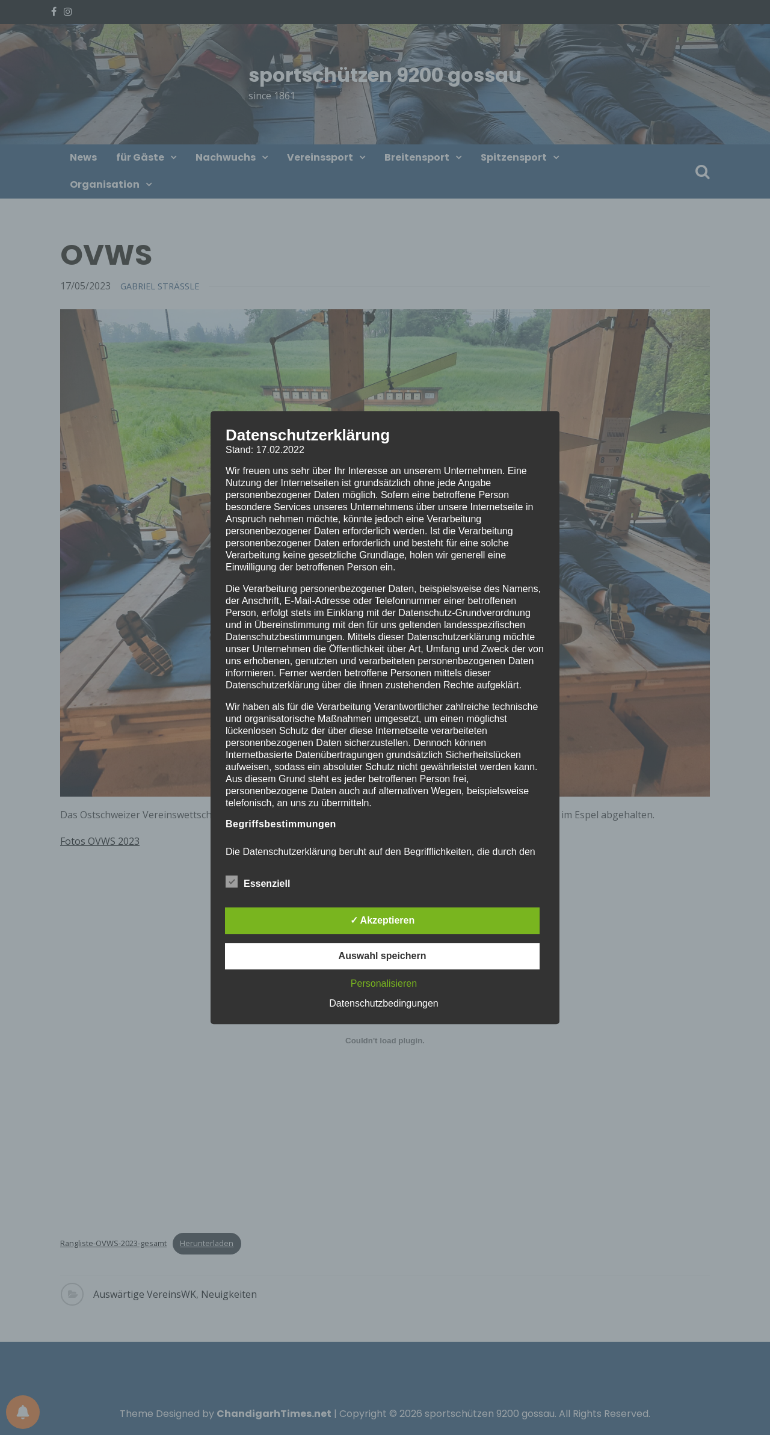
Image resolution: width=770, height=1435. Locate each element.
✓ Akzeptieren (382, 920)
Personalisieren (384, 983)
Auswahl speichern (383, 956)
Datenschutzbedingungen (383, 1003)
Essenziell (258, 881)
